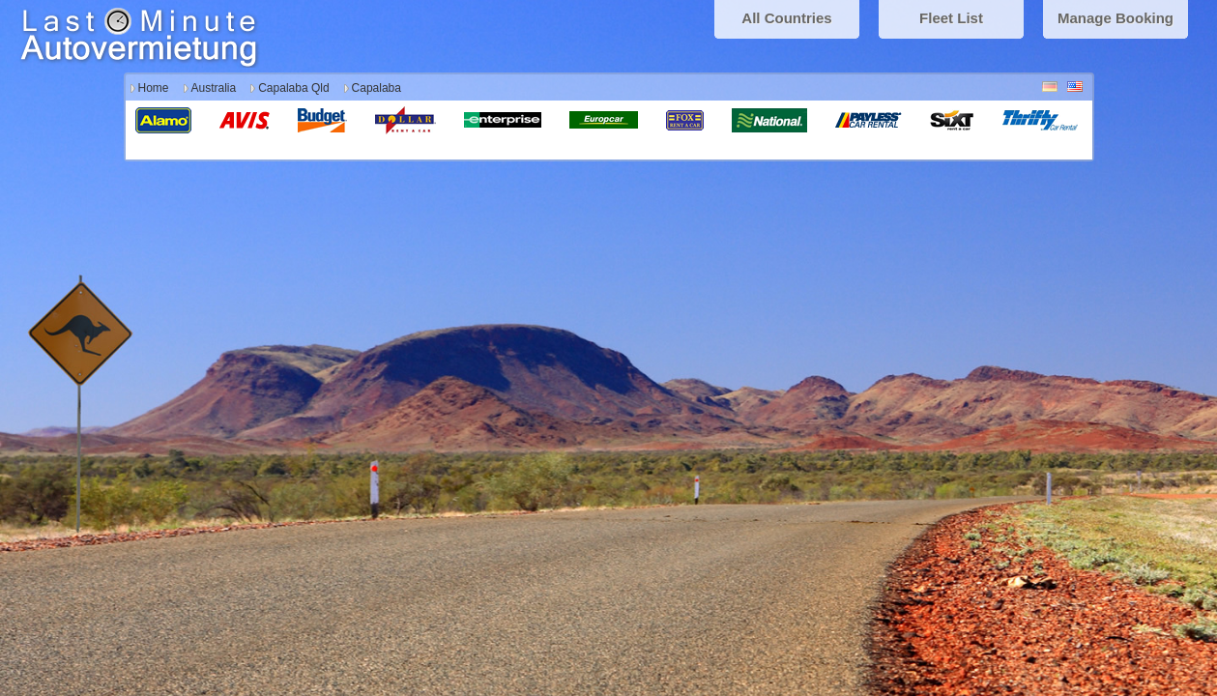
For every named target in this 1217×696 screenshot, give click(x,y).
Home (153, 88)
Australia (214, 88)
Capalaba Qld (293, 88)
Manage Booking (1116, 18)
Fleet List (951, 18)
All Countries (786, 18)
